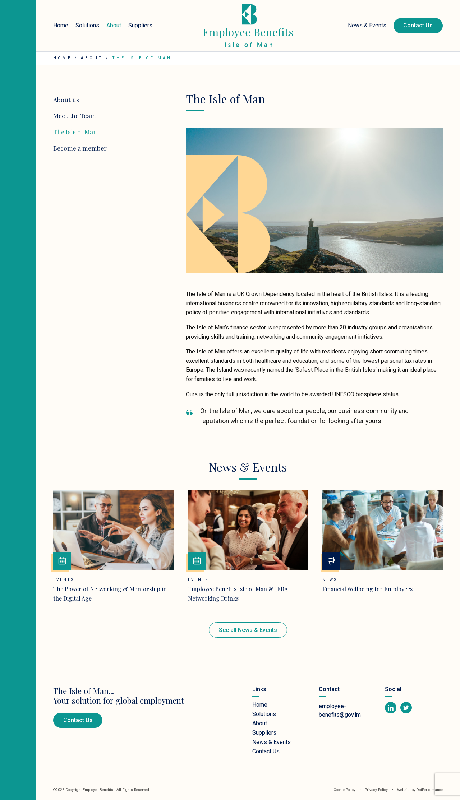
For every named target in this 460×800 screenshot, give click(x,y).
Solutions (87, 25)
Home (60, 25)
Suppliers (140, 25)
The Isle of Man (75, 132)
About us (66, 99)
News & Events (367, 25)
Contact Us (418, 25)
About (113, 25)
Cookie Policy (344, 789)
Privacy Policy (377, 789)
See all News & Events (248, 629)
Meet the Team (74, 115)
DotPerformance (430, 789)
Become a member (80, 148)
